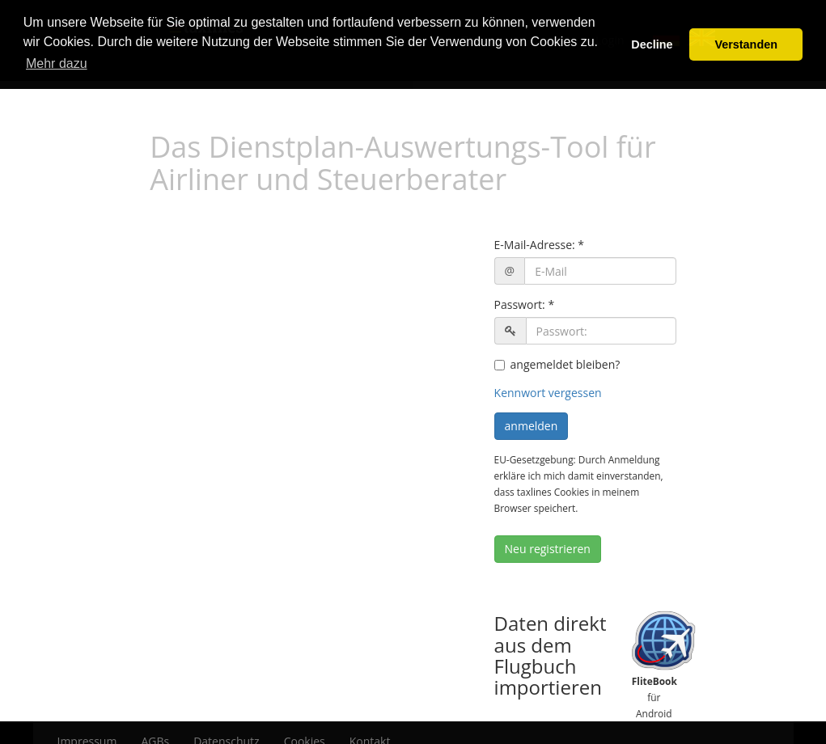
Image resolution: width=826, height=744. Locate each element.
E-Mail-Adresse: (534, 244)
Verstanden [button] (745, 44)
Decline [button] (651, 44)
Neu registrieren (548, 548)
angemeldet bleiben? (557, 364)
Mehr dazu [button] (56, 63)
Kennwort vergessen (548, 392)
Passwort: (519, 304)
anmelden (531, 425)
